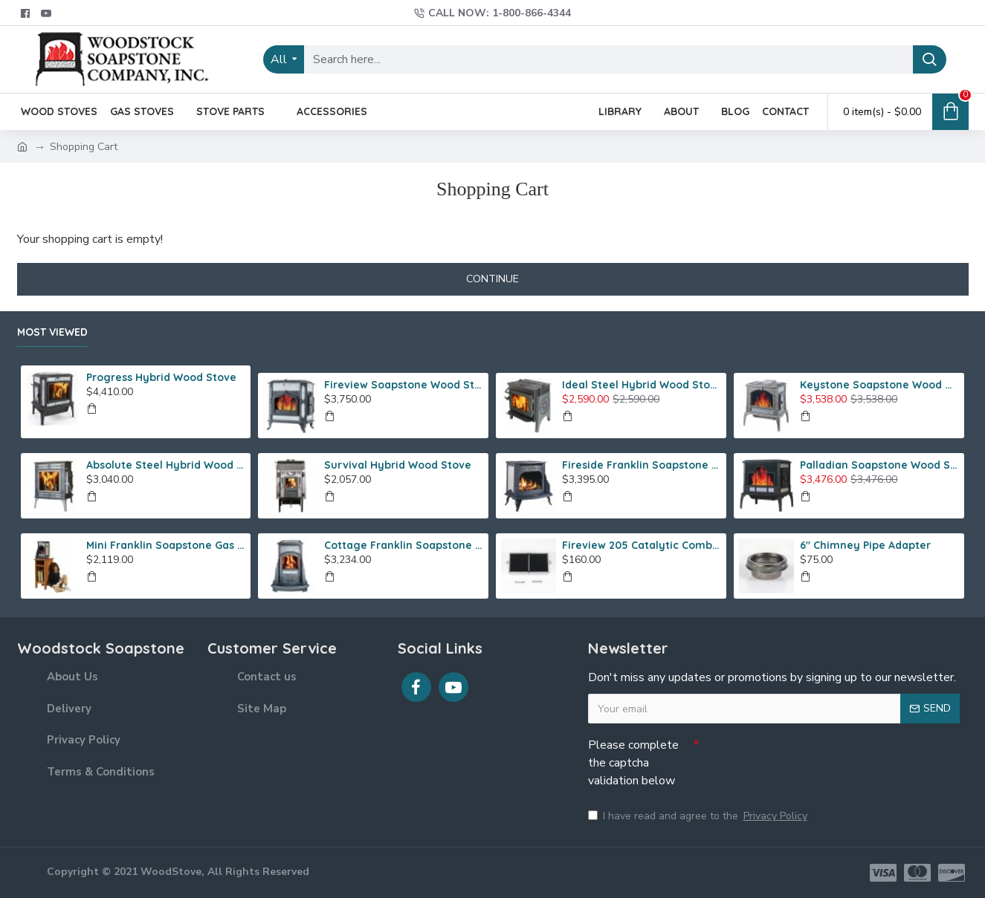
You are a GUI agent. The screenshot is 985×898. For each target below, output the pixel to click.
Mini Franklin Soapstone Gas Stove (165, 545)
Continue (492, 279)
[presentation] (804, 757)
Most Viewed (52, 332)
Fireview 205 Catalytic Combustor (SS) (641, 545)
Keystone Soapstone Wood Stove (879, 384)
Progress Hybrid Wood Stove (161, 377)
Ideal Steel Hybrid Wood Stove (641, 384)
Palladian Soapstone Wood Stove (879, 465)
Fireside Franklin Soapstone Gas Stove (641, 465)
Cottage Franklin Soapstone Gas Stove (403, 545)
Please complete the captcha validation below (633, 763)
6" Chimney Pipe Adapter (865, 545)
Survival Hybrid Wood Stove (397, 465)
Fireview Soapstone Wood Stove (403, 384)
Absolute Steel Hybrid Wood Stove (165, 465)
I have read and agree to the (699, 816)
